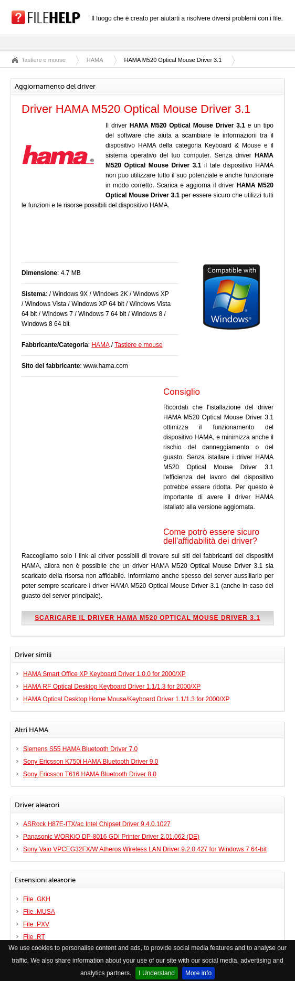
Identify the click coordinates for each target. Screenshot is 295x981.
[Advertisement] (144, 241)
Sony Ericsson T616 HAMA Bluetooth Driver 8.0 (89, 774)
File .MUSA (39, 911)
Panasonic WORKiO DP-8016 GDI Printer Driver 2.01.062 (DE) (111, 836)
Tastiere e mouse (44, 60)
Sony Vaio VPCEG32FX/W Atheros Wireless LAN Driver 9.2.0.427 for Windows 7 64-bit (145, 849)
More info (198, 973)
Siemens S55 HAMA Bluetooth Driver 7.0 (80, 749)
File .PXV (36, 924)
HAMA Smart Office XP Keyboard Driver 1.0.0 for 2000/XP (104, 674)
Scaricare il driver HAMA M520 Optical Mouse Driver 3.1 (147, 617)
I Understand (157, 973)
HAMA (95, 60)
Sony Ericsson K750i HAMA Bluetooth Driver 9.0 (90, 761)
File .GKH (36, 899)
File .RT (34, 937)
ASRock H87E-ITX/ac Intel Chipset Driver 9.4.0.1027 (97, 824)
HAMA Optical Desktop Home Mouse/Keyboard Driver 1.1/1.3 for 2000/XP (126, 699)
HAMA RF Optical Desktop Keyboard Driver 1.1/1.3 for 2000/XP (112, 686)
